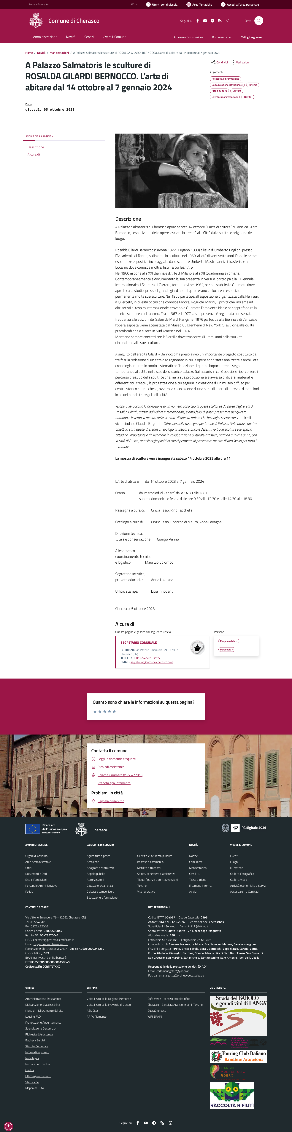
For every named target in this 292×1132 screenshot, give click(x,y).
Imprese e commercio (150, 862)
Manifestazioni (59, 52)
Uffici (28, 867)
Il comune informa (200, 885)
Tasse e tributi (197, 879)
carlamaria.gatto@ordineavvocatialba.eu (179, 975)
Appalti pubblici (96, 873)
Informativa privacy (37, 1052)
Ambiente (93, 862)
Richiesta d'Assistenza (39, 1034)
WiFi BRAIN (154, 1016)
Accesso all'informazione (188, 37)
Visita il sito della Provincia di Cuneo (109, 1004)
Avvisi (192, 891)
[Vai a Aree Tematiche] (199, 4)
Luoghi (234, 862)
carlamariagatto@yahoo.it (172, 971)
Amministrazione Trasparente (43, 998)
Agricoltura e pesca (98, 856)
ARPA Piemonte (97, 1016)
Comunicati (196, 862)
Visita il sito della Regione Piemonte (109, 998)
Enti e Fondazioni (36, 879)
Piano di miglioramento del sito (44, 1010)
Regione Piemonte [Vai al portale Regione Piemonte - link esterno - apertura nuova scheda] (38, 4)
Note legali (32, 1058)
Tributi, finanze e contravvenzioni (157, 879)
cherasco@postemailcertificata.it (53, 939)
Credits (29, 1070)
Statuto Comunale (36, 1046)
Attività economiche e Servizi (248, 885)
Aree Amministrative (38, 862)
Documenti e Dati (36, 873)
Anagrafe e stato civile (101, 867)
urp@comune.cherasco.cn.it (51, 944)
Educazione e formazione (102, 897)
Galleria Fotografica (242, 873)
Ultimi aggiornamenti (38, 1076)
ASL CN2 (92, 1010)
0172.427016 (39, 926)
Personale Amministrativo (41, 885)
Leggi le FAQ (33, 1016)
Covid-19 (195, 873)
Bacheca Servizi (35, 1040)
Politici (29, 891)
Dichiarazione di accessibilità (42, 1004)
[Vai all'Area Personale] (240, 4)
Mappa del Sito (34, 1088)
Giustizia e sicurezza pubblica (154, 856)
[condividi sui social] (219, 62)
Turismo (142, 885)
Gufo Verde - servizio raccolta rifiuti (168, 998)
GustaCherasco (156, 1010)
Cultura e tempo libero (100, 891)
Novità (41, 52)
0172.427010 (38, 922)
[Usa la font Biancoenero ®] (162, 4)
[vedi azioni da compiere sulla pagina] (239, 62)
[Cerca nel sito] (258, 20)
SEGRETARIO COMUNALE (139, 642)
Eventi (234, 856)
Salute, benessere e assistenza (156, 873)
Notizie (193, 856)
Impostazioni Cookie (37, 1064)
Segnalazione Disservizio (40, 1028)
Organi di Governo (36, 856)
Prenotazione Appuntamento (43, 1022)
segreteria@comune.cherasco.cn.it (152, 662)
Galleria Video (238, 879)
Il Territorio (236, 867)
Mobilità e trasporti (149, 867)
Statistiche (32, 1082)
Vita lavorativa (146, 891)
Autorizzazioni (95, 879)
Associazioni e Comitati (244, 891)
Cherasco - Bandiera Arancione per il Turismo (175, 1004)
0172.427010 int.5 (148, 658)
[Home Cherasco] (64, 20)
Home (29, 52)
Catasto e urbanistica (100, 885)
